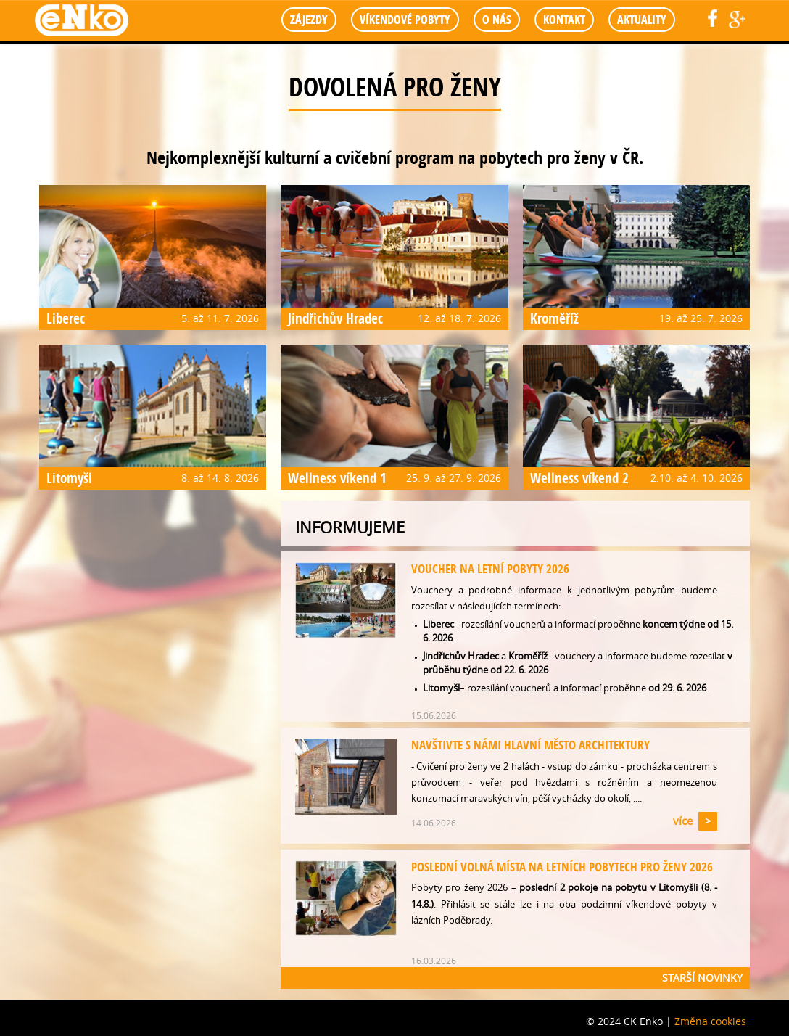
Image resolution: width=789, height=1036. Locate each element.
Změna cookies (710, 1021)
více (683, 820)
